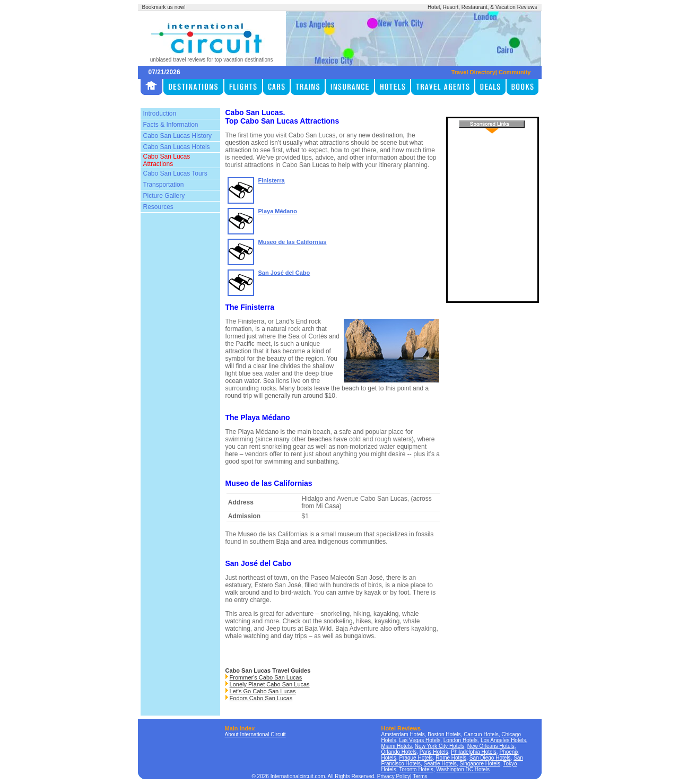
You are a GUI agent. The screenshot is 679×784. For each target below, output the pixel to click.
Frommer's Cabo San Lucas (266, 677)
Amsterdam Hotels (403, 734)
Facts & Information (170, 124)
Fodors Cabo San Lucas (261, 698)
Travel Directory (473, 72)
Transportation (163, 184)
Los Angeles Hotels (503, 740)
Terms (420, 776)
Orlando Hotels (399, 752)
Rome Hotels (451, 758)
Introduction (160, 113)
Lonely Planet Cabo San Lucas (270, 684)
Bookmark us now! (164, 7)
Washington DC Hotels (463, 769)
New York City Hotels (439, 746)
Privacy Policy (393, 776)
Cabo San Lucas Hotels (176, 147)
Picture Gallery (164, 195)
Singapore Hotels (479, 763)
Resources (158, 207)
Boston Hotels (444, 734)
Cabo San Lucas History (177, 136)
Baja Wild (318, 628)
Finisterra (271, 180)
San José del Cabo (284, 272)
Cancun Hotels (481, 734)
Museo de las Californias (292, 242)
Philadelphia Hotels (474, 752)
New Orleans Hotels (491, 746)
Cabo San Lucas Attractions (166, 160)
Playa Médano (277, 211)
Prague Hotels (415, 758)
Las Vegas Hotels (419, 740)
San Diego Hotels (490, 758)
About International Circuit (255, 734)
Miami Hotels (396, 746)
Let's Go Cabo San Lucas (263, 691)
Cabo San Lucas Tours (175, 173)
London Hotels (460, 740)
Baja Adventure (356, 628)
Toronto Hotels (416, 769)
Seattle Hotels (440, 763)
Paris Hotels (434, 752)
